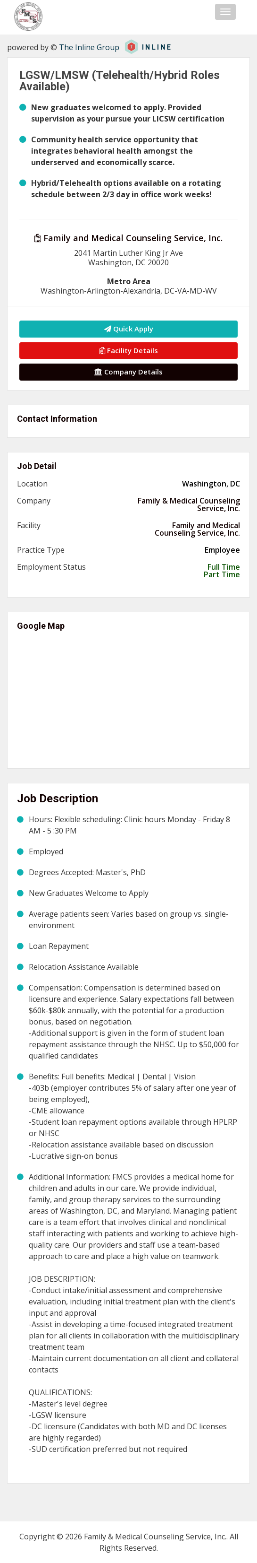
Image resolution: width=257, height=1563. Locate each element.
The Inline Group (89, 47)
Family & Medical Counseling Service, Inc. (189, 504)
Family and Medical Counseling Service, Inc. (128, 237)
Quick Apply (128, 328)
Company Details (128, 371)
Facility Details (128, 350)
